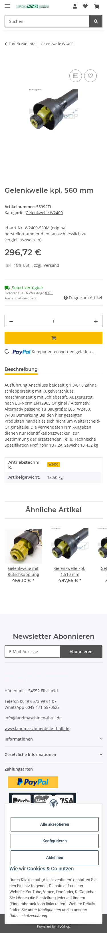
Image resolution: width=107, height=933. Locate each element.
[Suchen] (47, 21)
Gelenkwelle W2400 (44, 212)
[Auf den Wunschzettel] (90, 75)
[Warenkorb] (96, 6)
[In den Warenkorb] (9, 62)
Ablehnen (54, 857)
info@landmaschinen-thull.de (33, 718)
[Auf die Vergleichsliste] (75, 75)
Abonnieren (81, 651)
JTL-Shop (63, 926)
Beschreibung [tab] (21, 369)
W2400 (53, 464)
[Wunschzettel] (85, 6)
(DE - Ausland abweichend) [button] (29, 296)
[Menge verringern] (11, 321)
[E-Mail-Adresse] (32, 651)
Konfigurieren (55, 841)
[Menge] (53, 321)
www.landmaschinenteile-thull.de (37, 728)
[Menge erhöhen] (96, 321)
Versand (51, 265)
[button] (75, 6)
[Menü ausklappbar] (7, 3)
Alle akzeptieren (54, 824)
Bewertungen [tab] (63, 369)
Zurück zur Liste (22, 43)
